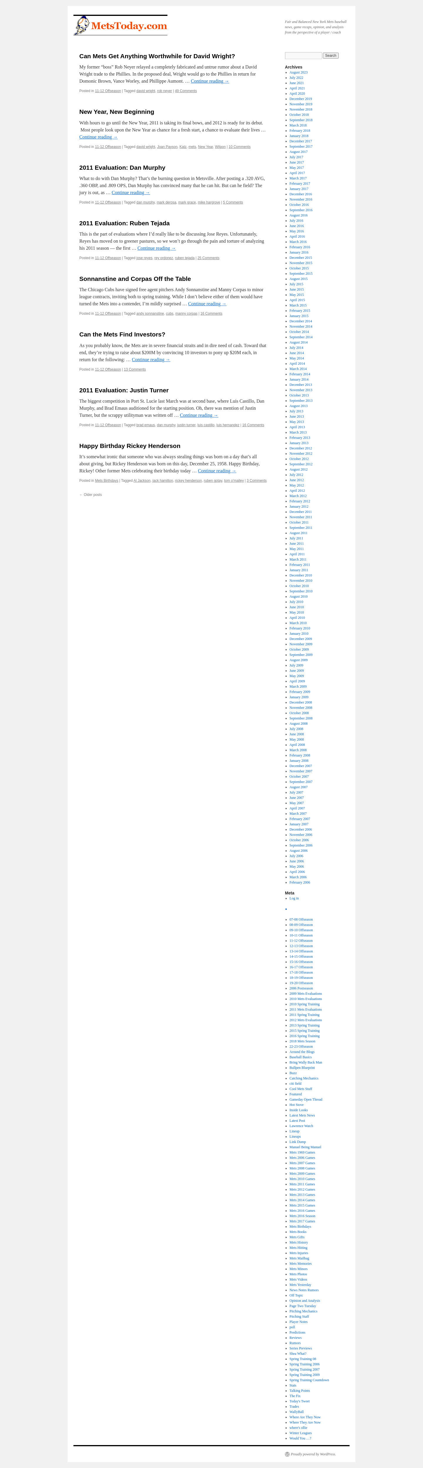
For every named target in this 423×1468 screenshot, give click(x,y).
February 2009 (300, 692)
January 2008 (299, 761)
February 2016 (300, 247)
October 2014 (299, 332)
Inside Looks (299, 1110)
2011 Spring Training (305, 1015)
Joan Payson (167, 147)
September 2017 (301, 146)
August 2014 (299, 342)
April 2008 (297, 745)
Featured (296, 1094)
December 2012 (301, 448)
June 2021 (297, 83)
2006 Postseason (301, 988)
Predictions (298, 1332)
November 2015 (301, 263)
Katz (183, 147)
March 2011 (298, 559)
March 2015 (298, 305)
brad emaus (145, 425)
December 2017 (301, 141)
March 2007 (298, 814)
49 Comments (186, 91)
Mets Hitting (299, 1248)
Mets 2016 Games (302, 1211)
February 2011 (300, 565)
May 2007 (297, 803)
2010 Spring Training (305, 1004)
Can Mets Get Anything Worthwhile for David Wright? (157, 56)
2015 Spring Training (305, 1031)
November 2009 (301, 644)
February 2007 (300, 819)
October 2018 (299, 115)
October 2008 (299, 713)
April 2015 (297, 300)
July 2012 (296, 475)
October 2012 (299, 459)
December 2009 (301, 639)
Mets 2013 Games (302, 1195)
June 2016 (297, 226)
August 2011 (299, 533)
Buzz (293, 1073)
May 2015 (297, 295)
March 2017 (298, 178)
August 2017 (299, 152)
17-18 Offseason (301, 972)
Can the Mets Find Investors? (122, 334)
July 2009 (296, 665)
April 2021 (297, 88)
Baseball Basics (301, 1057)
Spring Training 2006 (305, 1364)
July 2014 (296, 348)
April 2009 (297, 681)
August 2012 (299, 469)
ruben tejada (185, 258)
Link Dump (298, 1142)
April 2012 (297, 491)
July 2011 (296, 538)
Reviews (296, 1338)
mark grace (187, 202)
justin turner (186, 425)
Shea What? (298, 1354)
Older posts (90, 495)
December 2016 (301, 194)
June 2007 (297, 798)
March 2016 (298, 242)
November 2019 (301, 104)
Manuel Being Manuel (305, 1147)
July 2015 (296, 284)
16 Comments (211, 313)
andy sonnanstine (150, 313)
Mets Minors (299, 1269)
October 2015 (299, 268)
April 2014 (297, 363)
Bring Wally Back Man (306, 1062)
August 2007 (299, 787)
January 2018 (299, 136)
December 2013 (301, 385)
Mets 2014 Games (302, 1200)
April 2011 (297, 554)
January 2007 (299, 824)
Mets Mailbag (299, 1258)
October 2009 (299, 649)
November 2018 (301, 109)
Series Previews (301, 1348)
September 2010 (301, 591)
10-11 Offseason (301, 935)
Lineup (295, 1131)
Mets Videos (298, 1279)
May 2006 (297, 866)
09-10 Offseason (301, 930)
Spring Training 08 (303, 1359)
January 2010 (299, 633)
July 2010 (296, 602)
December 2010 (301, 575)
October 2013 (299, 395)
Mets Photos (298, 1274)
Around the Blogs (302, 1052)
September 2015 (301, 273)
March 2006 (298, 877)
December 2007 (301, 766)
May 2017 (297, 168)
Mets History (299, 1242)
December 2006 (301, 829)
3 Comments (257, 481)
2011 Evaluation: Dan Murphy (122, 167)
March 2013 (298, 432)
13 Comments (135, 369)
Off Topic (296, 1295)
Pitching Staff (299, 1316)
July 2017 (296, 157)
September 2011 (301, 528)
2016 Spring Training (305, 1036)
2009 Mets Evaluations (306, 994)
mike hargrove (209, 202)
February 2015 (300, 311)
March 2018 (298, 125)
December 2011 (301, 512)
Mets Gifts (297, 1237)
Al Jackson (141, 481)
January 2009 (299, 697)
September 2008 (301, 718)
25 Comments (208, 258)
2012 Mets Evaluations (306, 1020)
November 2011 (301, 517)
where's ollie (298, 1428)
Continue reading (210, 81)
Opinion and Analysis (305, 1301)
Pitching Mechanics (304, 1311)
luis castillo (205, 425)
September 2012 (301, 464)
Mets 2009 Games (302, 1174)
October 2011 (299, 522)
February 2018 (300, 131)
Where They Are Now (305, 1422)
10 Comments (240, 147)
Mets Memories (301, 1264)
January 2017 (299, 189)
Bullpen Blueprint (302, 1068)
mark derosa (166, 202)
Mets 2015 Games (302, 1205)
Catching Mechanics (304, 1078)
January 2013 (299, 443)
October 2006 (299, 840)
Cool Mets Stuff (301, 1089)
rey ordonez (164, 258)
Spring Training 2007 (305, 1369)
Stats (293, 1385)
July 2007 (296, 792)
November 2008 (301, 708)
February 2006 (300, 882)
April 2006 (297, 872)
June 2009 (297, 671)
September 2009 (301, 655)
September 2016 (301, 210)
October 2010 (299, 586)
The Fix (295, 1396)
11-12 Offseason (108, 91)
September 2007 (301, 782)
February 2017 (300, 183)
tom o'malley (234, 481)
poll (292, 1327)
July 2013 (296, 411)
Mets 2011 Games (302, 1184)
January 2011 (299, 570)
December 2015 (301, 258)
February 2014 (300, 374)
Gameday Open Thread (306, 1099)
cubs (169, 313)
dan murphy (145, 202)
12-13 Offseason (301, 946)
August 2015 (299, 279)
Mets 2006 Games (302, 1158)
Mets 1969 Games (302, 1152)
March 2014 (298, 369)
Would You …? (300, 1438)
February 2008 (300, 755)
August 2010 (299, 596)
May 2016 (297, 231)
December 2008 (301, 702)
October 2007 (299, 776)
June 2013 (297, 416)
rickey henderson (188, 481)
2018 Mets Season (302, 1041)
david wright (145, 91)
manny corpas (186, 313)
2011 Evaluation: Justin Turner (124, 390)
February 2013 (300, 438)
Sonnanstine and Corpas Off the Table (135, 278)
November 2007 (301, 771)
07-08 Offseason (301, 919)
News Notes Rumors (304, 1290)
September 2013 (301, 401)
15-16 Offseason (301, 962)
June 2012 (297, 480)
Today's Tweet (300, 1401)
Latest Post (297, 1121)
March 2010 (298, 623)
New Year (205, 147)
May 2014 (297, 358)
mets (192, 147)
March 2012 (298, 496)
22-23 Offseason (301, 1046)
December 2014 (301, 321)
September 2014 (301, 337)
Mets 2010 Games (302, 1179)
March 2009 (298, 686)
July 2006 (296, 856)
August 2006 (299, 851)
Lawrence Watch (301, 1126)
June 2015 (297, 289)
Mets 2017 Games (302, 1221)
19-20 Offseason (301, 983)
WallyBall (297, 1412)
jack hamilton (162, 481)
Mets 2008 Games (302, 1168)
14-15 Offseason (301, 956)
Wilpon (220, 147)
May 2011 (297, 549)
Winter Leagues (301, 1433)
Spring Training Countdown (309, 1380)
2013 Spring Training (305, 1025)
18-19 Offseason (301, 978)
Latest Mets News (302, 1115)
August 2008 (299, 723)
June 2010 (297, 607)
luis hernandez (227, 425)
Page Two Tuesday (303, 1306)
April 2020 (297, 93)
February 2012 (300, 501)
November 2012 (301, 453)
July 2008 (296, 729)
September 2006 (301, 845)
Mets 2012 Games (302, 1189)
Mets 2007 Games (302, 1163)
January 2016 (299, 252)
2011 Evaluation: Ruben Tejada (124, 223)
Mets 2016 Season (302, 1216)
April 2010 (297, 618)
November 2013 (301, 390)
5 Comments (233, 202)
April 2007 (297, 808)
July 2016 (296, 221)
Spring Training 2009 (305, 1375)
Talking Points (300, 1391)
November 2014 (301, 326)
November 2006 (301, 835)
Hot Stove (297, 1105)
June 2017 (297, 162)
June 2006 (297, 861)
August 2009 (299, 660)
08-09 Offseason (301, 925)
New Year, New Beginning (116, 111)
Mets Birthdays (106, 481)
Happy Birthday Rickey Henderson (129, 445)
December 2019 (301, 99)
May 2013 (297, 422)
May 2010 (297, 612)
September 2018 (301, 120)
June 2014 (297, 353)
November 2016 (301, 199)
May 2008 (297, 739)
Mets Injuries (299, 1253)
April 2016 (297, 236)
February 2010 (300, 628)
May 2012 (297, 485)
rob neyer (164, 91)
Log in (294, 898)
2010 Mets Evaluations (306, 999)
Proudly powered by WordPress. (313, 1454)
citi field (295, 1084)
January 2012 (299, 506)
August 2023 (299, 72)
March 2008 (298, 750)
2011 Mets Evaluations (306, 1009)
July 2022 (296, 78)
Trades (294, 1406)
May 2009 (297, 676)
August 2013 (299, 406)
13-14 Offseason (301, 951)
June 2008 (297, 734)
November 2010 (301, 581)
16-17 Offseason (301, 967)
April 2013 (297, 427)
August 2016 (299, 215)
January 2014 (299, 379)
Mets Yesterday (300, 1285)
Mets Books (298, 1232)
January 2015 (299, 316)
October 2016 (299, 205)
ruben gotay (213, 481)
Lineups (295, 1136)
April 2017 (297, 173)
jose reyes (144, 258)
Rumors (295, 1343)
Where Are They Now (305, 1417)
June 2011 (297, 543)
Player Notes (299, 1322)
